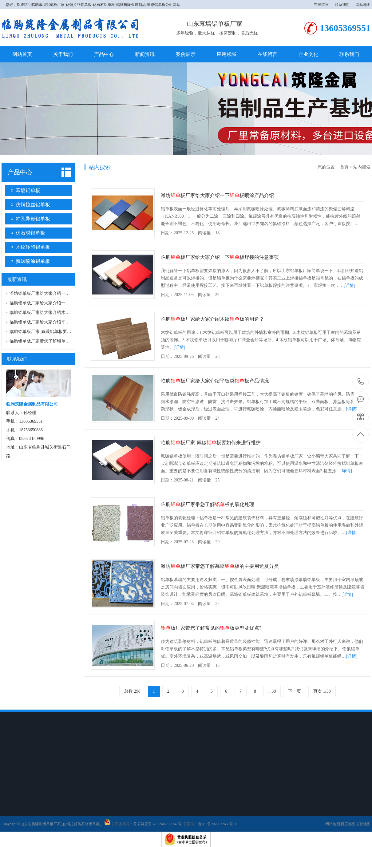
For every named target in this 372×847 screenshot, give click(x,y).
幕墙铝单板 (28, 190)
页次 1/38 (321, 691)
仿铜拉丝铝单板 (33, 204)
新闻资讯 (145, 54)
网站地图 (363, 4)
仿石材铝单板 (30, 232)
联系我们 (342, 4)
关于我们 (63, 54)
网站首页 (22, 54)
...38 (272, 691)
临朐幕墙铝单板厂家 (48, 4)
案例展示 (186, 54)
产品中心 (104, 54)
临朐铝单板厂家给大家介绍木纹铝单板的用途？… (57, 312)
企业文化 (308, 54)
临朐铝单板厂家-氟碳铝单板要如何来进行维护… (55, 331)
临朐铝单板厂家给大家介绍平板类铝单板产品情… (57, 322)
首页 (344, 167)
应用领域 (226, 54)
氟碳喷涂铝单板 (33, 261)
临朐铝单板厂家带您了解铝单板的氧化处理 (50, 341)
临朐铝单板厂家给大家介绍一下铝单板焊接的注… (57, 303)
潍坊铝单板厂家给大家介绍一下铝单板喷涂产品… (57, 293)
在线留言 (321, 4)
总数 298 (132, 691)
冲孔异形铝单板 (33, 218)
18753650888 (361, 382)
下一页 (294, 691)
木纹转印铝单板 (33, 247)
